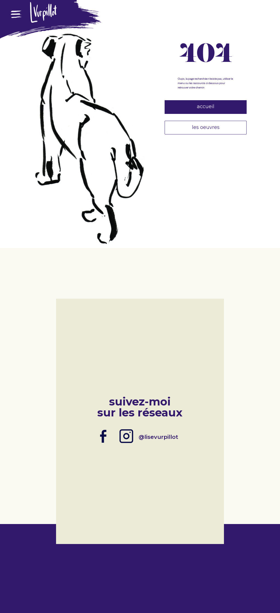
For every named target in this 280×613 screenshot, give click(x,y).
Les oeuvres (206, 127)
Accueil (205, 106)
